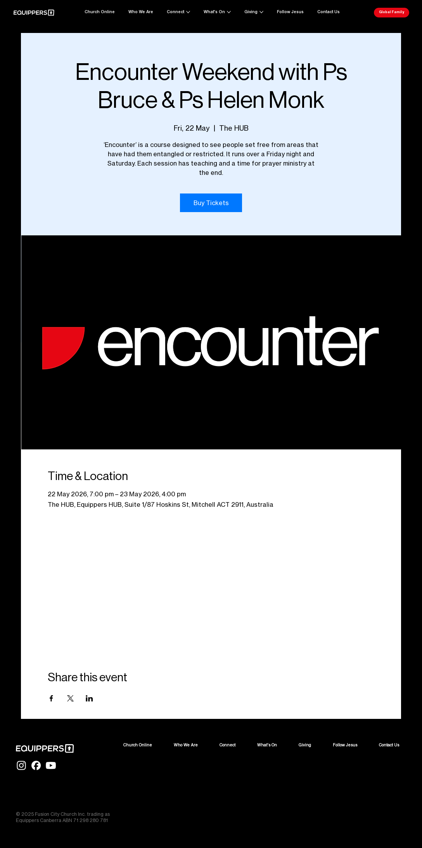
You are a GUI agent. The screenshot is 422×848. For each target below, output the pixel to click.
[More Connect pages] (188, 12)
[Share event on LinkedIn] (89, 698)
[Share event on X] (70, 698)
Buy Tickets (211, 203)
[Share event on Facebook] (51, 698)
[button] (328, 12)
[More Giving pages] (261, 12)
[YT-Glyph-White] (50, 765)
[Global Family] (391, 12)
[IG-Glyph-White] (21, 765)
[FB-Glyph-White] (36, 765)
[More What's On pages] (229, 12)
